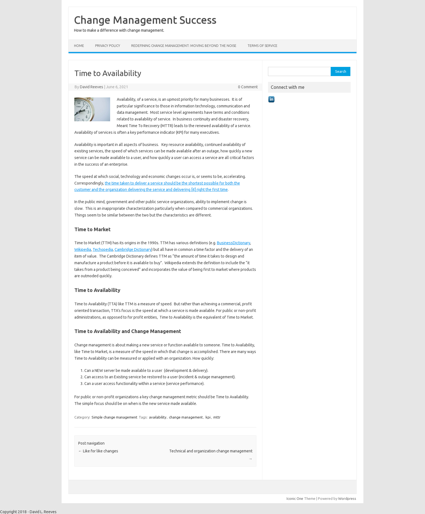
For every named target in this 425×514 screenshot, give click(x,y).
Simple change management (114, 417)
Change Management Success (145, 20)
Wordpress (347, 498)
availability (157, 417)
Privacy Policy (107, 45)
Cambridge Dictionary (133, 249)
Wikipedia (82, 249)
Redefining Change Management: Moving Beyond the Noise (183, 45)
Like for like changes (98, 451)
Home (79, 45)
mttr (217, 417)
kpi (208, 417)
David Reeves (91, 87)
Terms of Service (262, 45)
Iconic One (295, 498)
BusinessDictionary (233, 243)
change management (186, 417)
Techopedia (103, 249)
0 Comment (248, 87)
